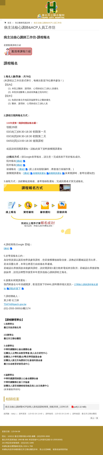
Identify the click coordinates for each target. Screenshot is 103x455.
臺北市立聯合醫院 (51, 9)
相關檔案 (12, 399)
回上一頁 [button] (94, 418)
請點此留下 (15, 288)
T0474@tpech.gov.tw (15, 304)
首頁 (9, 23)
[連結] (19, 161)
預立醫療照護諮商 (22, 23)
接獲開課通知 (39, 173)
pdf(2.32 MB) (80, 407)
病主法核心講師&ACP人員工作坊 (48, 23)
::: (1, 20)
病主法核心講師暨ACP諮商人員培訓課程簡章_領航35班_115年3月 (37, 407)
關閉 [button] (2, 2)
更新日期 (6, 431)
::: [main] (4, 22)
